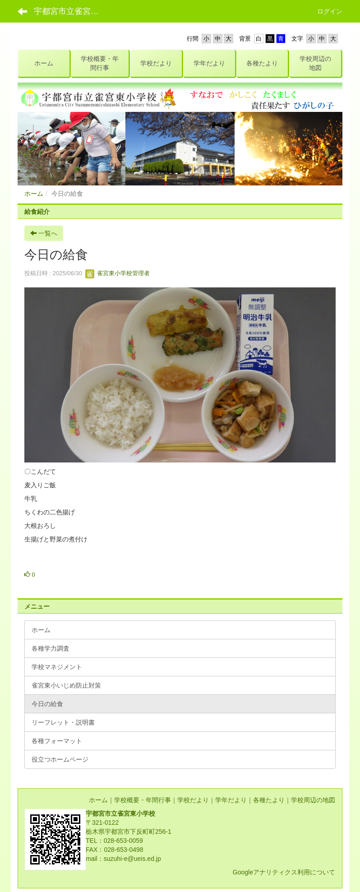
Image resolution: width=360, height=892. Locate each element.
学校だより (193, 800)
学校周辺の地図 (313, 800)
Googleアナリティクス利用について (284, 872)
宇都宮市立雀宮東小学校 (72, 11)
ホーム (33, 193)
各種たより (269, 800)
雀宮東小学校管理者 (117, 273)
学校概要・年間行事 (142, 800)
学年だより (231, 800)
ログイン (329, 11)
